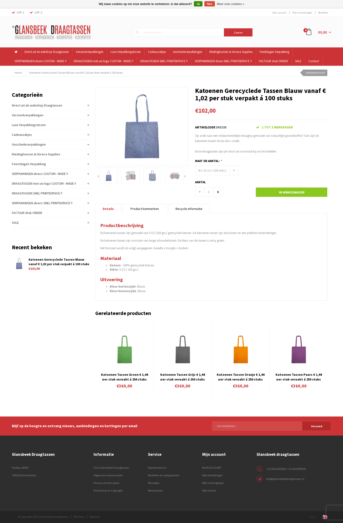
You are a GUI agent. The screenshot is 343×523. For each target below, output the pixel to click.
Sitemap (94, 516)
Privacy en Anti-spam (107, 483)
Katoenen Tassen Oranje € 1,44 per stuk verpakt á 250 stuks (240, 376)
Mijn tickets (209, 490)
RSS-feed (78, 516)
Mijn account (279, 12)
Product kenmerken (145, 209)
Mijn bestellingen (212, 475)
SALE (298, 61)
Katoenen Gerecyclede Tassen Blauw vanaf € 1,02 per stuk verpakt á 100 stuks (76, 72)
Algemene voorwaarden (108, 475)
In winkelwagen (291, 192)
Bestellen (323, 12)
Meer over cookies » (230, 4)
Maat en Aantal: (208, 161)
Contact (313, 61)
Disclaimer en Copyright (108, 490)
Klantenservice (157, 467)
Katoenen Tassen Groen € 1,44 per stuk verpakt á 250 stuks (124, 376)
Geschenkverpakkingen (187, 52)
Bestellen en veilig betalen (163, 475)
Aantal (200, 182)
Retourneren (155, 490)
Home (18, 72)
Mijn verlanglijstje (213, 483)
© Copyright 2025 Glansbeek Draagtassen (43, 516)
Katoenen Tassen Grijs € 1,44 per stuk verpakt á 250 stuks (182, 376)
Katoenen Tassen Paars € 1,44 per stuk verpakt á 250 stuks (299, 376)
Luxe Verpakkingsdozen (126, 52)
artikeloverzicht (315, 72)
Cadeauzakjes (157, 52)
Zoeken (238, 32)
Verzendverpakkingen (89, 52)
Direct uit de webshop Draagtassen (47, 52)
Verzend (316, 426)
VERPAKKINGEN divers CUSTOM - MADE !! (40, 61)
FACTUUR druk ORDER (273, 61)
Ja (198, 4)
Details (108, 209)
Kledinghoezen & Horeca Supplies (230, 52)
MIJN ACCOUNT (212, 467)
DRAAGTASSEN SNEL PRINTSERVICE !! (164, 61)
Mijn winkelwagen (302, 12)
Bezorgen (153, 483)
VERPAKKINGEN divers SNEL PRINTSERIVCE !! (223, 61)
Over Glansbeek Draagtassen (111, 467)
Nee (209, 4)
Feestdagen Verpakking (274, 52)
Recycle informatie (189, 209)
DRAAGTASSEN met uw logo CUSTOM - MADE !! (103, 61)
